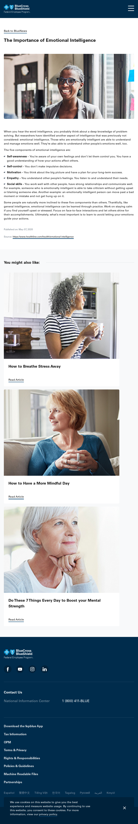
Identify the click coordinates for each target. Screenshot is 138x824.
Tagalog (70, 792)
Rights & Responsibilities (22, 758)
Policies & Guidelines (19, 766)
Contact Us (13, 692)
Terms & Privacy (15, 750)
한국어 (56, 792)
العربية (98, 792)
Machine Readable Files (21, 774)
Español (9, 792)
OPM (7, 742)
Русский (85, 792)
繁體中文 (24, 792)
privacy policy (48, 814)
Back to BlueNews (15, 31)
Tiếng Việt (41, 792)
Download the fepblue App (23, 726)
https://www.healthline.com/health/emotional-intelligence (43, 236)
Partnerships (13, 782)
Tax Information (15, 734)
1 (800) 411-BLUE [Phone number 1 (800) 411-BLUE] (75, 701)
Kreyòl (111, 792)
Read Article (16, 379)
